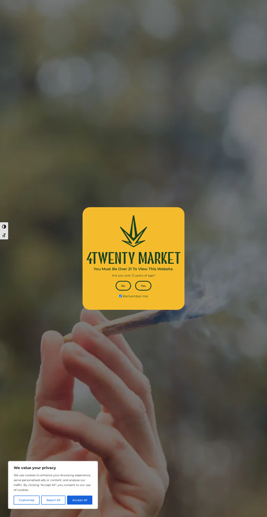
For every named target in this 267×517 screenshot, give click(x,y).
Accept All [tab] (79, 500)
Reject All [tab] (53, 500)
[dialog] (53, 485)
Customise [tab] (26, 500)
